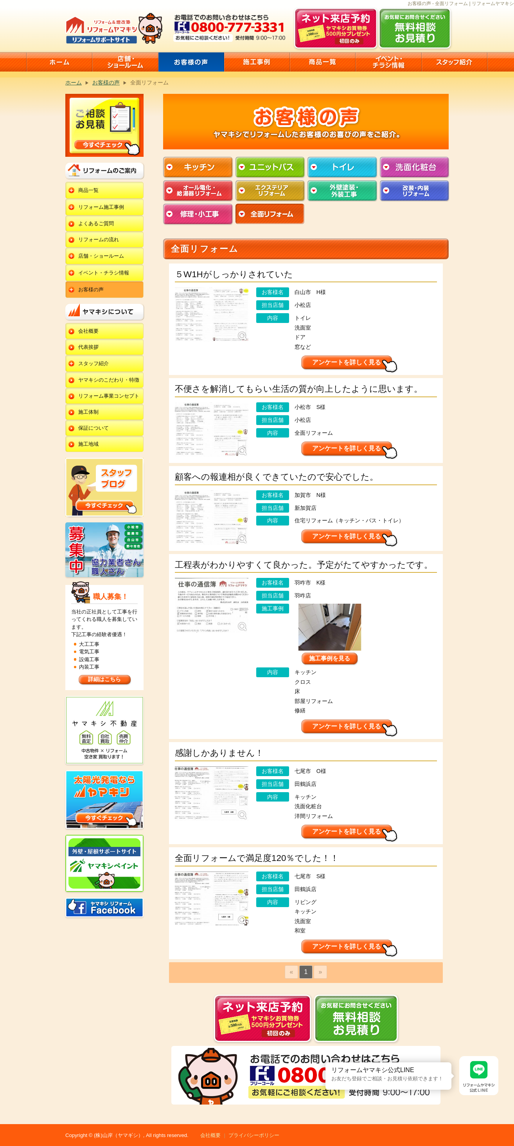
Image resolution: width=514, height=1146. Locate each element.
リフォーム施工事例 (101, 207)
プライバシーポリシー (253, 1135)
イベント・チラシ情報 (103, 273)
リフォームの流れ (98, 239)
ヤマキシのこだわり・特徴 (108, 379)
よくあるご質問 (96, 223)
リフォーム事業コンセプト (108, 395)
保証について (93, 427)
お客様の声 (106, 82)
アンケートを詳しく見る (346, 362)
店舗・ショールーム (101, 256)
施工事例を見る (329, 658)
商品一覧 (88, 190)
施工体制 (88, 411)
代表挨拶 (88, 347)
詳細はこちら (104, 679)
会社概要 (88, 331)
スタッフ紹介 (93, 363)
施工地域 (88, 444)
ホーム (73, 82)
